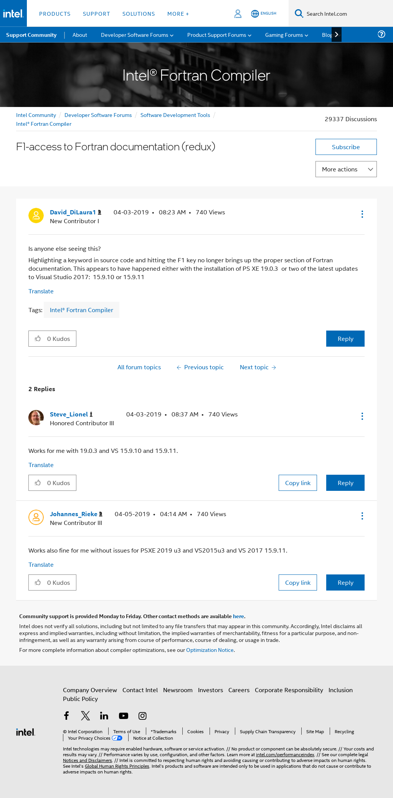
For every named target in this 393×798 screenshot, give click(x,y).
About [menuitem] (80, 34)
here (238, 616)
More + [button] (178, 13)
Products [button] (55, 13)
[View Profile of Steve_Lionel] (71, 414)
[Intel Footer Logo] (25, 731)
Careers (238, 689)
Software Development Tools (175, 114)
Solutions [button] (138, 13)
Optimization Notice (210, 649)
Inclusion (341, 689)
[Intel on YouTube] (123, 716)
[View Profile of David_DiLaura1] (75, 212)
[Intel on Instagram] (142, 716)
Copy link (297, 482)
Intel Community (36, 114)
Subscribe (346, 146)
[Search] (299, 13)
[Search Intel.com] (348, 13)
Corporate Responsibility (289, 689)
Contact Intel (140, 689)
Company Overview (90, 689)
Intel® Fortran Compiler (43, 123)
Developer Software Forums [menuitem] (134, 34)
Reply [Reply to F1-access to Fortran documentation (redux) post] (345, 338)
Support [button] (96, 13)
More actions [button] (339, 169)
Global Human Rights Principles (117, 765)
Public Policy (80, 698)
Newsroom (178, 689)
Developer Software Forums (98, 114)
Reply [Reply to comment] (345, 482)
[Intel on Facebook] (66, 716)
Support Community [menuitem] (31, 34)
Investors (210, 689)
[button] (361, 214)
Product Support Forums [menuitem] (216, 34)
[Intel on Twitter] (85, 716)
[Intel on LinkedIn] (104, 716)
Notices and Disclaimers (87, 759)
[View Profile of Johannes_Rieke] (76, 514)
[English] (263, 13)
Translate (41, 290)
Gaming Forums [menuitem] (284, 34)
